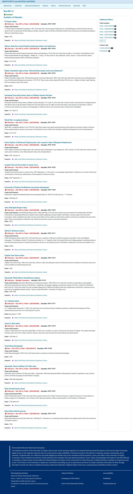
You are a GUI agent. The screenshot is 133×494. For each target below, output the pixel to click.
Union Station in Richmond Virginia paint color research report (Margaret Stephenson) (38, 142)
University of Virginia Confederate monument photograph (27, 187)
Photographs (105, 51)
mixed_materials (106, 48)
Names (53, 6)
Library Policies (67, 473)
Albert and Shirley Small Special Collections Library (30, 40)
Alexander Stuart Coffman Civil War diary (20, 366)
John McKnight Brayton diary (16, 207)
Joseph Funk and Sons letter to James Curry (21, 165)
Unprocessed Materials (32, 6)
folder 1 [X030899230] (108, 29)
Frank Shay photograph (14, 346)
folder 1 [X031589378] (108, 35)
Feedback (107, 478)
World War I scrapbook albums (16, 120)
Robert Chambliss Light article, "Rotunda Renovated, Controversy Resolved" (34, 71)
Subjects (45, 6)
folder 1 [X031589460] (108, 26)
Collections (18, 6)
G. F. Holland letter (12, 301)
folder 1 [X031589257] (108, 32)
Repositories (8, 6)
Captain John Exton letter (14, 255)
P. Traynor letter (11, 21)
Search (76, 6)
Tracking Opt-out (109, 484)
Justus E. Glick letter (12, 323)
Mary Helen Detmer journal (15, 411)
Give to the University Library (73, 484)
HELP (84, 6)
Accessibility (108, 473)
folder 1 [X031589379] (108, 37)
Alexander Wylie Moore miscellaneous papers (22, 278)
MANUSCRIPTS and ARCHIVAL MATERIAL (18, 1)
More (102, 41)
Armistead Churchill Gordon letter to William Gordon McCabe (28, 95)
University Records (65, 6)
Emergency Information (71, 478)
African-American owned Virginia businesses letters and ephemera (30, 46)
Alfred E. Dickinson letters (15, 231)
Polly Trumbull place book (15, 388)
